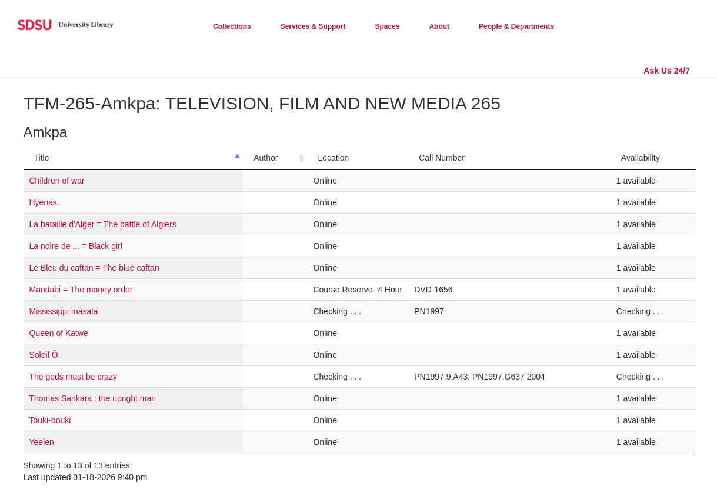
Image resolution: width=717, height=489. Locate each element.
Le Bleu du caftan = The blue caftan (94, 267)
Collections (232, 26)
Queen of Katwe (58, 333)
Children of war (57, 180)
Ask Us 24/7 (666, 70)
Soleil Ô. (45, 355)
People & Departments (516, 26)
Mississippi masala (63, 311)
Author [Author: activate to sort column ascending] (266, 157)
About (439, 26)
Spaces (387, 26)
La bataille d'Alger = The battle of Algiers (102, 224)
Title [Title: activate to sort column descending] (41, 157)
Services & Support (313, 26)
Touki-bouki (50, 420)
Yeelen (41, 442)
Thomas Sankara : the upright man (92, 398)
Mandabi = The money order (81, 289)
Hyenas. (44, 202)
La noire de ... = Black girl (75, 246)
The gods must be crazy (73, 376)
